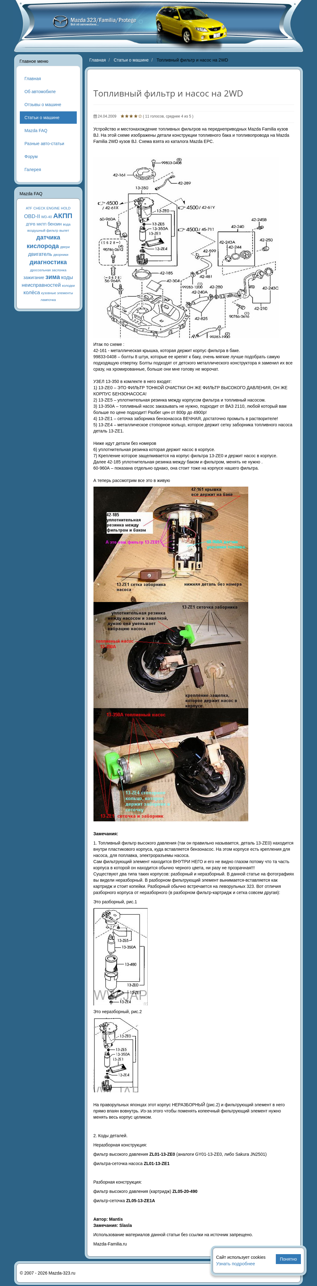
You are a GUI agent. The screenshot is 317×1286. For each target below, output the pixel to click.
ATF (29, 208)
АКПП (62, 216)
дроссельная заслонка (48, 270)
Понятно (288, 1259)
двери (65, 247)
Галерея (32, 169)
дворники (60, 254)
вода (67, 224)
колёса (32, 292)
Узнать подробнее (235, 1263)
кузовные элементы (57, 293)
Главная (32, 78)
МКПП (41, 224)
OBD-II (32, 216)
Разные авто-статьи (44, 143)
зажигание (34, 277)
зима (53, 276)
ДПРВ (31, 224)
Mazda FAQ (35, 130)
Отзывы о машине (42, 104)
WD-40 (46, 217)
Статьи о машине (41, 117)
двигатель (40, 254)
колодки (68, 285)
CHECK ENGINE (46, 208)
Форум (31, 156)
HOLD (66, 208)
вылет (64, 230)
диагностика (48, 262)
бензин (55, 224)
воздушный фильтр (42, 230)
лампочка (48, 300)
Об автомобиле (40, 91)
